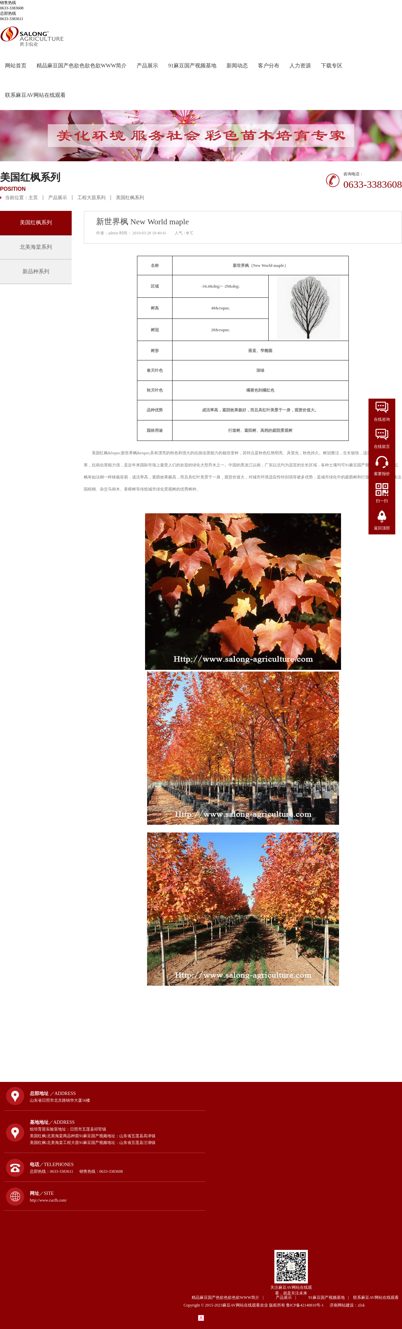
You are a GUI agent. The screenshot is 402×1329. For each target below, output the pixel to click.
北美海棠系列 (36, 247)
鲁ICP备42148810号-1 (307, 1305)
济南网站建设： (344, 1305)
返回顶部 (382, 528)
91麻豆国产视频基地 (192, 65)
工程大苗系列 (91, 197)
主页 (33, 197)
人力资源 (300, 65)
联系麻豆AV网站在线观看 (35, 95)
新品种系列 (35, 271)
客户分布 (268, 65)
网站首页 (15, 65)
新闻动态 (237, 65)
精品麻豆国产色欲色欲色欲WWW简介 (82, 65)
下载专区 (331, 65)
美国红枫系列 (130, 197)
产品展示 (147, 65)
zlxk (361, 1305)
